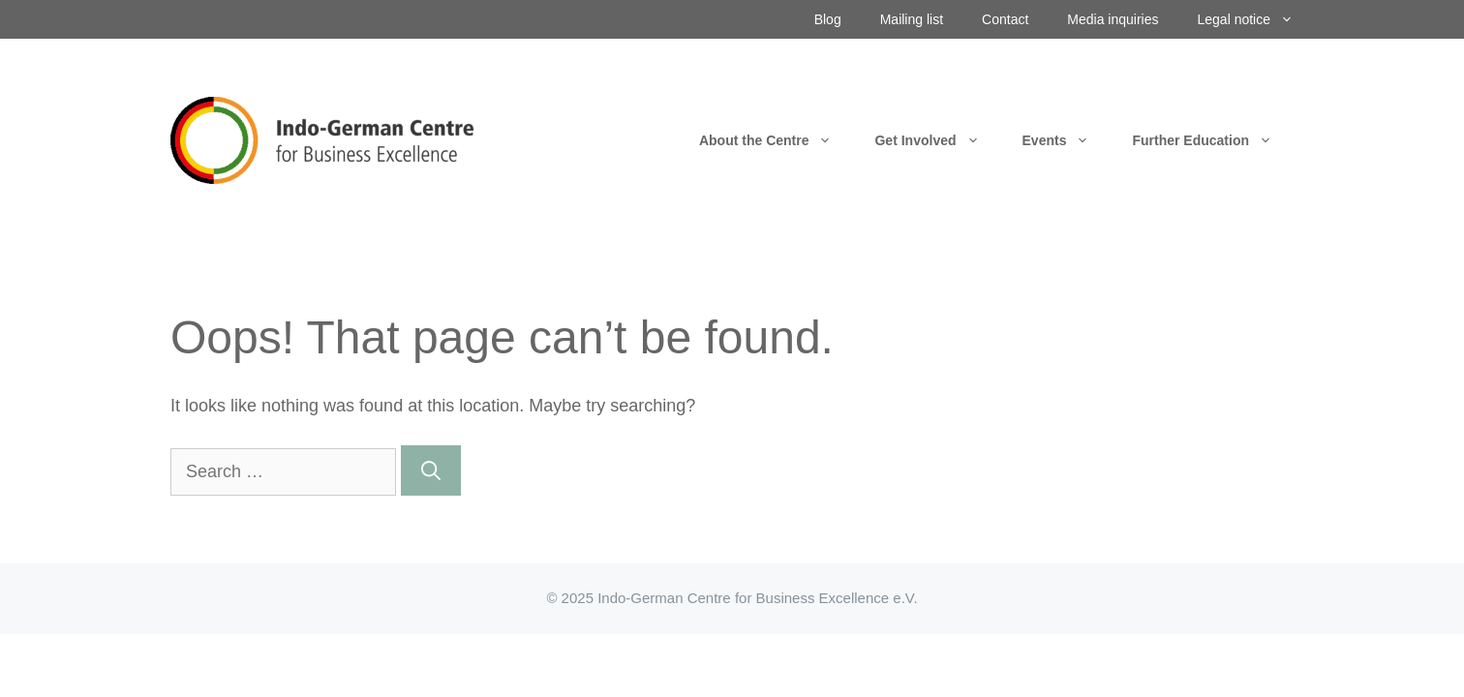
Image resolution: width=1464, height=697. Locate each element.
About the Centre (776, 140)
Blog (827, 19)
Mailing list (911, 19)
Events (1067, 140)
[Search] (431, 470)
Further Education (1213, 140)
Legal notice (1255, 19)
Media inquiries (1112, 19)
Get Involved (937, 140)
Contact (1005, 19)
